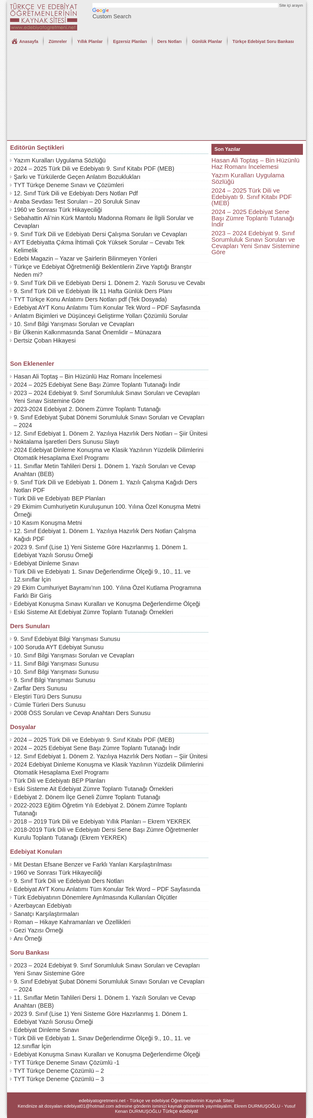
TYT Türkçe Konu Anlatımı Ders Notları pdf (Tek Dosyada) (90, 299)
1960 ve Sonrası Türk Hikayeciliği (58, 209)
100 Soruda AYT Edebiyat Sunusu (59, 647)
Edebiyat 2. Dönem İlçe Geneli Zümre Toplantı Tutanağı (87, 797)
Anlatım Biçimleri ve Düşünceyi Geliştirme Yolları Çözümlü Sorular (101, 315)
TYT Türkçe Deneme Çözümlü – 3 (59, 1079)
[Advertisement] (156, 94)
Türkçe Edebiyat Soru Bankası (263, 41)
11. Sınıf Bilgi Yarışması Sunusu (56, 663)
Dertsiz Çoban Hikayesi (45, 340)
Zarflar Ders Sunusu (40, 688)
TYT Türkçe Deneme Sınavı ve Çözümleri (69, 185)
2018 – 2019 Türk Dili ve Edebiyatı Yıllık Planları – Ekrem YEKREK (102, 821)
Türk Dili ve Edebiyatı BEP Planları (59, 498)
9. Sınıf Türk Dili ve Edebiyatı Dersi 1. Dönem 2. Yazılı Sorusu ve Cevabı (109, 283)
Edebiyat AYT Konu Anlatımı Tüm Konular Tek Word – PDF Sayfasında (107, 307)
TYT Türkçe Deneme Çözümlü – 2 (59, 1070)
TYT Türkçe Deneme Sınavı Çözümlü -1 (67, 1062)
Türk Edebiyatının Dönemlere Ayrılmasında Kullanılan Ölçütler (95, 897)
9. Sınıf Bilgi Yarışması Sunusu (54, 680)
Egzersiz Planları (130, 41)
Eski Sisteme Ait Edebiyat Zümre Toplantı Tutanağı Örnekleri (93, 612)
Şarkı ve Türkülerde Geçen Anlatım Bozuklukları (77, 176)
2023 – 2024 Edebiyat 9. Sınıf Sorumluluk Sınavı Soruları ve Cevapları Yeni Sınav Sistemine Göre (255, 242)
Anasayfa (28, 41)
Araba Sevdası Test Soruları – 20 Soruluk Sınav (77, 201)
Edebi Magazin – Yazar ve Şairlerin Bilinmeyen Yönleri (85, 258)
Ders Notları (169, 41)
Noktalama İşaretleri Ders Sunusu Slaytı (66, 441)
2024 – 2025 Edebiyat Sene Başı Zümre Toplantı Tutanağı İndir (97, 384)
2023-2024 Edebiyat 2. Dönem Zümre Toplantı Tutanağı (87, 409)
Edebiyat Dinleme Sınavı (46, 563)
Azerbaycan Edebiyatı (43, 905)
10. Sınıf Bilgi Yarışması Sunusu (56, 671)
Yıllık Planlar (90, 41)
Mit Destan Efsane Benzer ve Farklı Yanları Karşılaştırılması (93, 864)
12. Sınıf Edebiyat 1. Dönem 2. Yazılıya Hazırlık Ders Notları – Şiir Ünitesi (110, 433)
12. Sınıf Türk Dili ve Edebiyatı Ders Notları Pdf (76, 193)
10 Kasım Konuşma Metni (48, 522)
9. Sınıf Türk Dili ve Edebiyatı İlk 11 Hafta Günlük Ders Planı (93, 291)
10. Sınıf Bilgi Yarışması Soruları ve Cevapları (74, 324)
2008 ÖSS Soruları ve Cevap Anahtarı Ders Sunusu (82, 713)
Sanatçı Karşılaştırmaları (46, 913)
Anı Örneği (28, 938)
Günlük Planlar (207, 41)
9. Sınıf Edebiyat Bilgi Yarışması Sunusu (67, 639)
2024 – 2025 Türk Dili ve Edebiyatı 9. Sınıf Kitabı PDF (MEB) (94, 168)
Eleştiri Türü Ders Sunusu (47, 696)
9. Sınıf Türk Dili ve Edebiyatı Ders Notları (69, 881)
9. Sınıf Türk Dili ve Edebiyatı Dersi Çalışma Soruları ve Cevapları (100, 234)
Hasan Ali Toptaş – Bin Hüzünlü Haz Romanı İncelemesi (88, 376)
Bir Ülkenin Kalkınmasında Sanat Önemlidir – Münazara (87, 332)
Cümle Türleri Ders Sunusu (49, 704)
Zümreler (58, 41)
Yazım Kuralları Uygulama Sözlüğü (60, 160)
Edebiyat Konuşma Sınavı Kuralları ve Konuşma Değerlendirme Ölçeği (107, 603)
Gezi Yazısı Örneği (38, 930)
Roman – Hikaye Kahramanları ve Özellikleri (72, 922)
